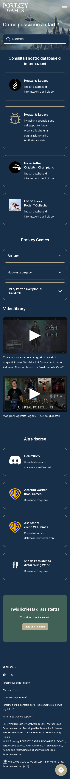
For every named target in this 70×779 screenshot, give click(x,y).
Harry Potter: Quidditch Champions (39, 165)
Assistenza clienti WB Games (36, 525)
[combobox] (35, 39)
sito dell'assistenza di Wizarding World (37, 563)
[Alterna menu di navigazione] (65, 7)
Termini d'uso (10, 690)
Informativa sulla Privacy (16, 682)
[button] (35, 255)
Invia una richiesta (35, 626)
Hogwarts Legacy (36, 80)
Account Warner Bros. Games (35, 492)
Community (32, 456)
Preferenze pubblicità (15, 697)
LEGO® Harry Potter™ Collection (36, 203)
